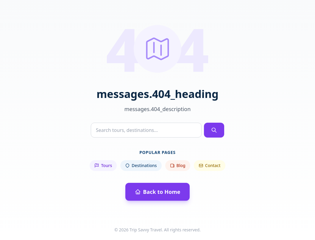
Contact (210, 165)
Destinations (141, 165)
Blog (177, 165)
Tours (103, 165)
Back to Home (157, 191)
